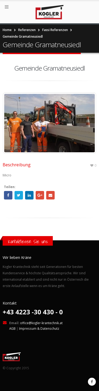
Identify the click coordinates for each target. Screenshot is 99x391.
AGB (12, 328)
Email (50, 195)
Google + (40, 195)
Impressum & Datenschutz (39, 328)
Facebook (8, 195)
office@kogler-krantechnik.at (41, 323)
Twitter (19, 195)
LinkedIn (29, 195)
